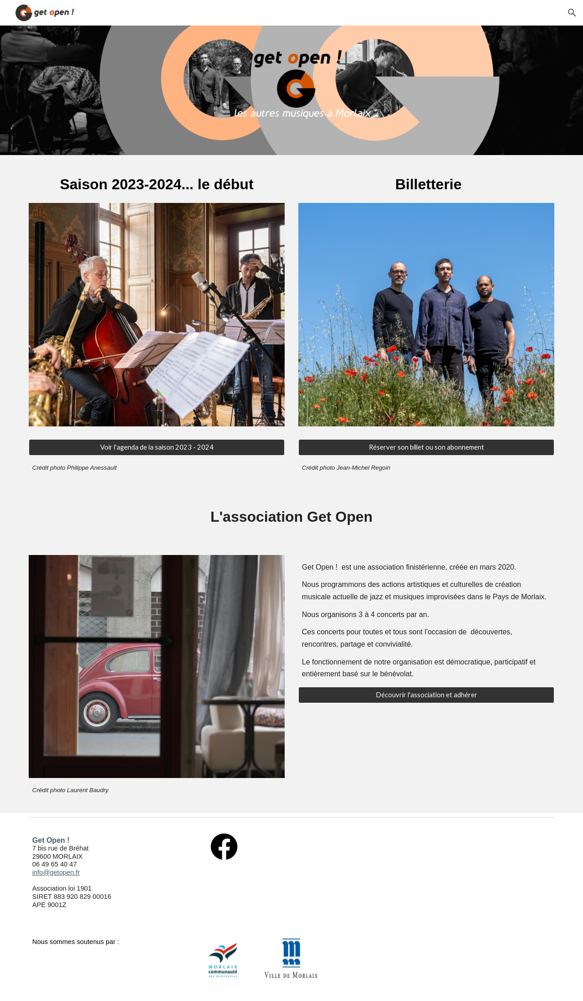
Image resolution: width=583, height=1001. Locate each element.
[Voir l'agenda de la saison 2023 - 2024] (156, 447)
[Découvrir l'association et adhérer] (426, 695)
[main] (157, 184)
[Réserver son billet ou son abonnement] (426, 447)
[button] (572, 13)
